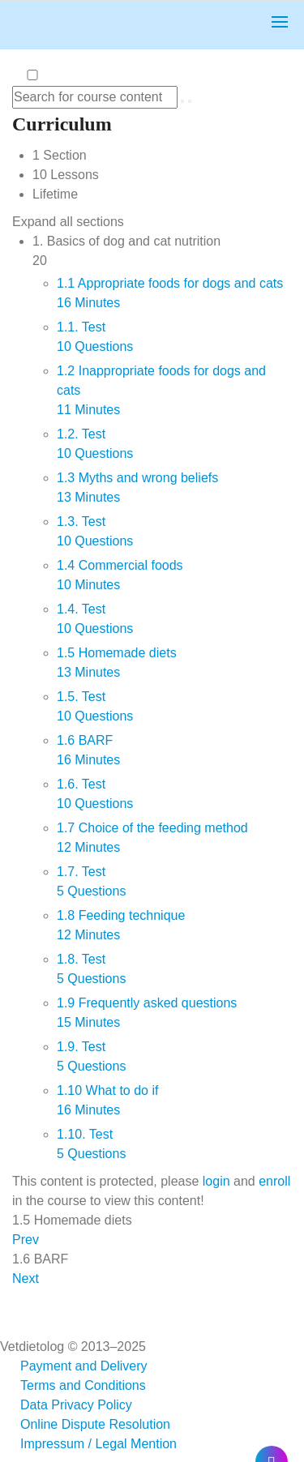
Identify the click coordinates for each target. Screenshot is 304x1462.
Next (25, 1278)
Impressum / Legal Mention (98, 1444)
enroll (274, 1181)
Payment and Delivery (84, 1366)
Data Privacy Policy (76, 1405)
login (216, 1181)
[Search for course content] (182, 101)
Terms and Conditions (83, 1385)
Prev (25, 1239)
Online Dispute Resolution (95, 1424)
